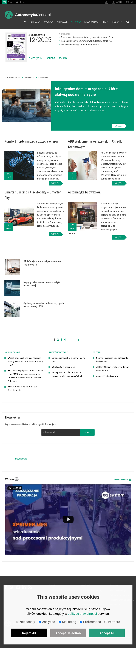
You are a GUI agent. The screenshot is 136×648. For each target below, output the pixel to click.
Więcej (119, 126)
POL (4, 2)
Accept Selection (68, 633)
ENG (10, 2)
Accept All (107, 633)
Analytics (47, 622)
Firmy (105, 22)
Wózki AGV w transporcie (63, 367)
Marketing (67, 622)
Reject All (29, 633)
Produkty (116, 22)
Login (119, 2)
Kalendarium (91, 22)
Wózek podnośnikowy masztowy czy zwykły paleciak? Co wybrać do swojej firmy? (25, 361)
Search (127, 22)
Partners (112, 622)
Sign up (130, 2)
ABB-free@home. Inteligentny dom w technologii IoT (112, 369)
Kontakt (51, 58)
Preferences (90, 622)
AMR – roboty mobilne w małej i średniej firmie (22, 388)
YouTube (17, 479)
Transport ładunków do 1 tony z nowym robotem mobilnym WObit (67, 374)
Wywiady (48, 22)
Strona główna (25, 22)
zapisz (87, 432)
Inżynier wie (21, 458)
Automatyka (40, 37)
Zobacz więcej (120, 480)
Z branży (35, 22)
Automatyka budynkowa (107, 376)
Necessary (25, 622)
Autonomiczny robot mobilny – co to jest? (68, 360)
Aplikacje (62, 22)
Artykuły (76, 22)
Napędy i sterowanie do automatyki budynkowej (112, 360)
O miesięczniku (36, 58)
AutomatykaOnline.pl (27, 15)
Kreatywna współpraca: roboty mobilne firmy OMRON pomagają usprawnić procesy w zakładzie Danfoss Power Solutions (25, 375)
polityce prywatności (82, 613)
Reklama (63, 58)
